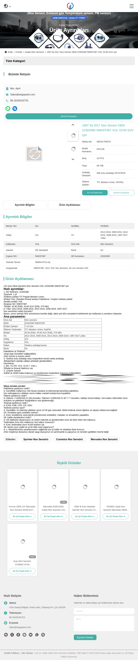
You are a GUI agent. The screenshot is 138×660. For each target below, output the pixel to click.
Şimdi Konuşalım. (69, 116)
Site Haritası (27, 653)
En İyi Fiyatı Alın (94, 193)
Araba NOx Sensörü (34, 52)
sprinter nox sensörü (35, 439)
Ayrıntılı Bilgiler (25, 204)
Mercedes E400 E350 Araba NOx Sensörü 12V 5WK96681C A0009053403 (53, 508)
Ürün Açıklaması (69, 204)
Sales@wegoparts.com (22, 94)
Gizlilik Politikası (11, 653)
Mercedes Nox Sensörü (104, 439)
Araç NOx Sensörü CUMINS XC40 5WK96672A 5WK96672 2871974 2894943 (22, 563)
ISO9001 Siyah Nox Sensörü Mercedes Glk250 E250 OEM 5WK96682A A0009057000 (115, 508)
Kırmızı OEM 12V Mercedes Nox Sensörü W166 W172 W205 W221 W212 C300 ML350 (22, 508)
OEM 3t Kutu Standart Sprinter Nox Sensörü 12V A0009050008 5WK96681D (84, 508)
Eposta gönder (85, 637)
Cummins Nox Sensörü (69, 439)
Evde (10, 52)
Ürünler (18, 52)
